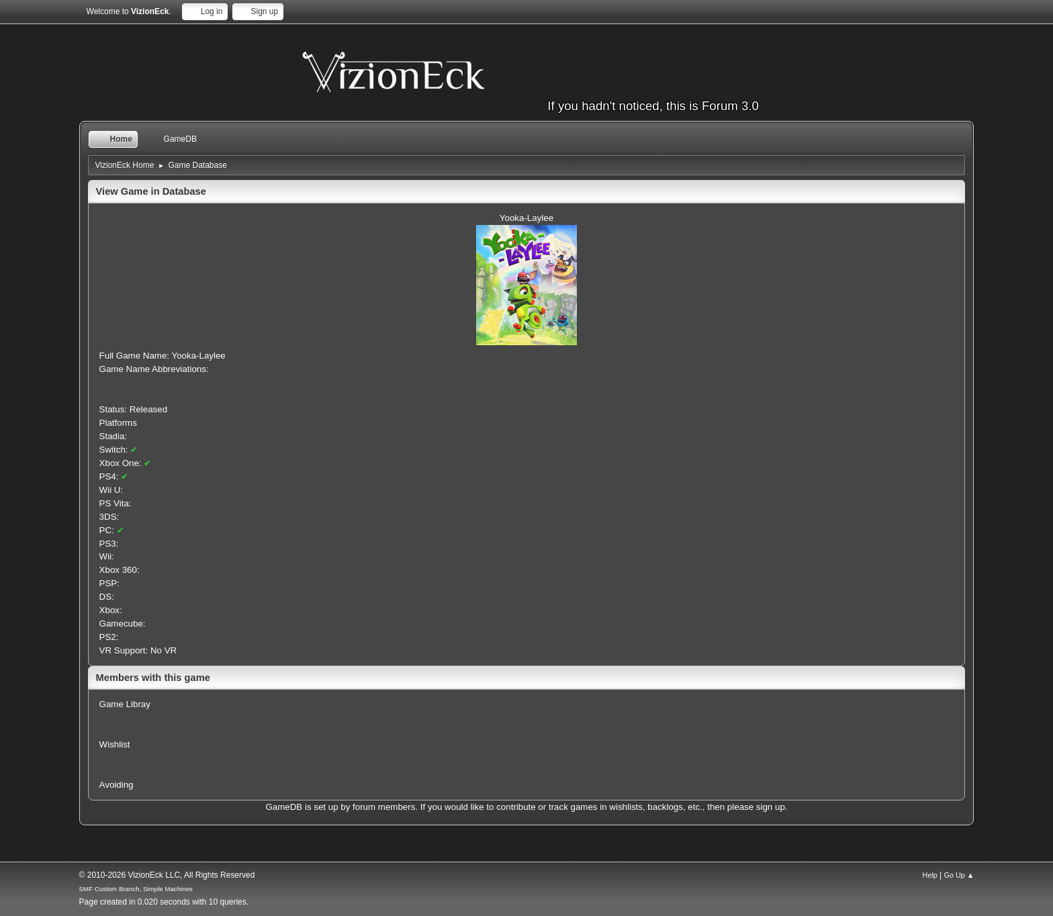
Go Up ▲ (959, 875)
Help (930, 875)
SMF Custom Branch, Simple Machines (136, 888)
